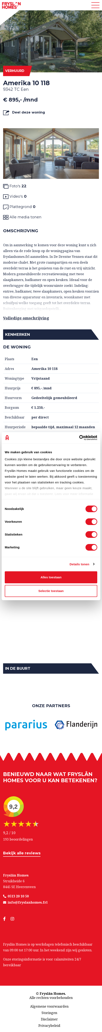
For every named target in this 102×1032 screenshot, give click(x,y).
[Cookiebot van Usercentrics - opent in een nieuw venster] (79, 437)
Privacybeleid (49, 1025)
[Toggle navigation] (95, 5)
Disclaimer (49, 1019)
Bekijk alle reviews (21, 853)
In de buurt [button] (17, 668)
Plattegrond (19, 206)
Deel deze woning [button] (24, 112)
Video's (15, 196)
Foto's (14, 186)
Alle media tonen (22, 217)
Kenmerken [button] (17, 334)
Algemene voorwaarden (49, 1006)
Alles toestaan (51, 577)
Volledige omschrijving (26, 318)
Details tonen (79, 564)
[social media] (7, 918)
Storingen (49, 1012)
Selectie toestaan (51, 591)
